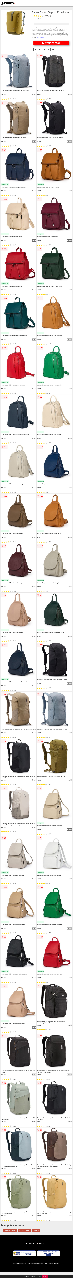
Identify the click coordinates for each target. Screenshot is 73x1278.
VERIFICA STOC (51, 43)
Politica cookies (53, 1264)
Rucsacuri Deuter (10, 1230)
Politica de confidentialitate (37, 1264)
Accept (45, 1276)
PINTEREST (41, 1244)
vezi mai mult (40, 37)
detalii (34, 94)
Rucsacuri (36, 1230)
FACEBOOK (30, 1244)
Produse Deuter (24, 1230)
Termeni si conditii (19, 1264)
